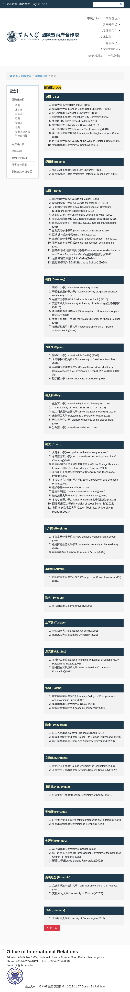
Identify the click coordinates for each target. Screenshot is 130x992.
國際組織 (17, 151)
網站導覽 (24, 4)
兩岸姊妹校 (18, 144)
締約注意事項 (19, 157)
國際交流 (111, 18)
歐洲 (17, 118)
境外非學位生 (108, 37)
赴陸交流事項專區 (22, 171)
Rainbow (100, 986)
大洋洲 (19, 123)
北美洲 (19, 109)
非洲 (17, 127)
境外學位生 (110, 30)
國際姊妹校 (41, 76)
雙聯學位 (111, 43)
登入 (45, 4)
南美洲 (19, 114)
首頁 (13, 76)
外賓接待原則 (19, 164)
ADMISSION (109, 49)
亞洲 (17, 105)
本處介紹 (93, 18)
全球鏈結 (114, 55)
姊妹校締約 (95, 55)
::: (4, 4)
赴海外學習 (110, 24)
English (35, 4)
